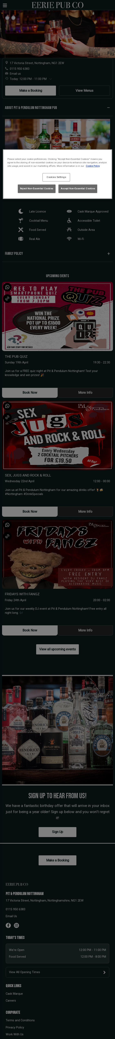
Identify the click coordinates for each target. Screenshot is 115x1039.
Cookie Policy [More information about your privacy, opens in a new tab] (93, 166)
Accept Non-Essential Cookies (78, 188)
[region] (57, 174)
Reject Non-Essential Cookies (36, 188)
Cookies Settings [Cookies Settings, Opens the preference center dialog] (56, 177)
